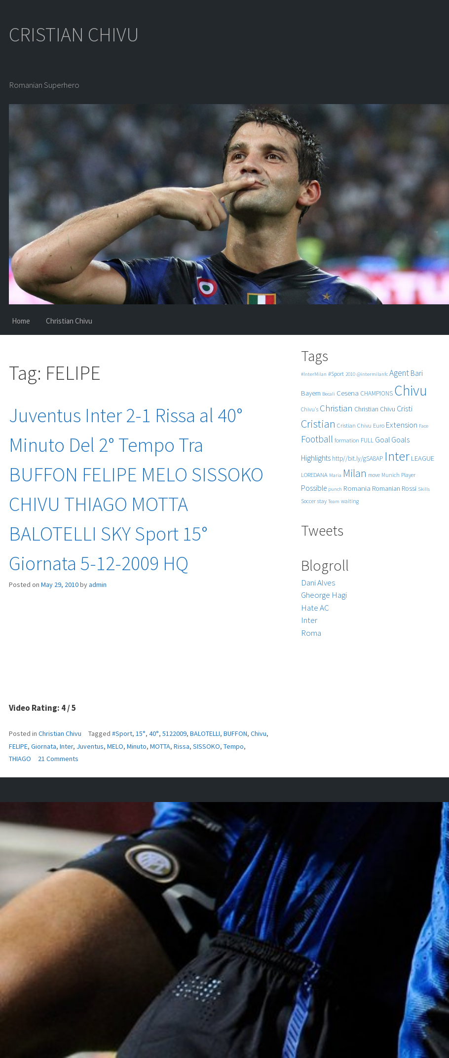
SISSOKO (206, 746)
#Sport (122, 733)
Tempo (234, 746)
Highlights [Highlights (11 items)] (316, 458)
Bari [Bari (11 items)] (417, 373)
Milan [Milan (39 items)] (355, 473)
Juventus (90, 746)
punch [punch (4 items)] (335, 489)
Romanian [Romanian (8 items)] (386, 488)
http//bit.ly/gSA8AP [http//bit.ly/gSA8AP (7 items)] (357, 458)
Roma (311, 632)
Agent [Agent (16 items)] (399, 372)
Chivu (258, 733)
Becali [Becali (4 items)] (328, 394)
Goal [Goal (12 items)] (382, 439)
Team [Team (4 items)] (333, 501)
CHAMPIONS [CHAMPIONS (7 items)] (376, 393)
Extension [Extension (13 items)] (401, 425)
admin (98, 584)
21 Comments (58, 758)
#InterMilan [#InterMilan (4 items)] (314, 374)
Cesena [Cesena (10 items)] (348, 393)
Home (21, 321)
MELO (115, 746)
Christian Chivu (69, 321)
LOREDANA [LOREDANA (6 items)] (314, 474)
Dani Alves (318, 582)
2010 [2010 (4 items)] (350, 374)
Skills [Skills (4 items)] (424, 489)
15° (141, 733)
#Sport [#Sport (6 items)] (336, 373)
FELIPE (18, 746)
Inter (66, 746)
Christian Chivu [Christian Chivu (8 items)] (374, 409)
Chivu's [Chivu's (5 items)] (309, 409)
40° (154, 733)
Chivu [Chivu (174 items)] (410, 390)
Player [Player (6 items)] (408, 474)
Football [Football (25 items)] (317, 439)
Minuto (137, 746)
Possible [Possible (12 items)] (314, 488)
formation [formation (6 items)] (347, 440)
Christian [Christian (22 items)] (336, 408)
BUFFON (235, 733)
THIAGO (20, 758)
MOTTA (160, 746)
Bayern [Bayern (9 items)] (311, 393)
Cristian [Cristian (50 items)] (318, 423)
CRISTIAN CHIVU (74, 34)
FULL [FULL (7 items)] (367, 440)
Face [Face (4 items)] (423, 426)
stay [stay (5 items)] (322, 501)
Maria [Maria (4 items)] (335, 475)
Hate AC (315, 607)
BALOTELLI (205, 733)
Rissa (181, 746)
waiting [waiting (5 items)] (350, 501)
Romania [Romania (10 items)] (357, 488)
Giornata (43, 746)
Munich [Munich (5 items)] (390, 475)
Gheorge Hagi (324, 594)
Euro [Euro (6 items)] (378, 425)
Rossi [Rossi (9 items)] (409, 488)
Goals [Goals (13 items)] (400, 439)
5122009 (174, 733)
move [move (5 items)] (374, 475)
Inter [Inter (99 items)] (397, 456)
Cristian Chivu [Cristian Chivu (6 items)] (354, 425)
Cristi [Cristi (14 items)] (404, 408)
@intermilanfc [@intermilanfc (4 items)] (372, 374)
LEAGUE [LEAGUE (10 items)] (422, 458)
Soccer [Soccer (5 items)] (308, 501)
